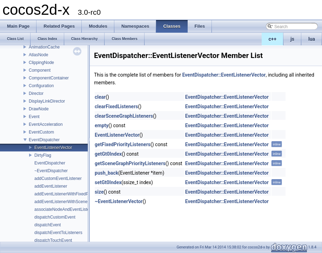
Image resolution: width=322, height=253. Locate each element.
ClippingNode (41, 62)
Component (40, 70)
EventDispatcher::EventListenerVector (224, 75)
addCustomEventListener (58, 178)
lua (311, 39)
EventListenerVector (53, 147)
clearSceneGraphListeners (124, 116)
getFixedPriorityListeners (122, 144)
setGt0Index (108, 182)
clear (100, 97)
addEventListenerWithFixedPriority (66, 194)
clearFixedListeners (116, 106)
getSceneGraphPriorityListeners (130, 163)
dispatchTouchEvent (53, 240)
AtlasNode (38, 54)
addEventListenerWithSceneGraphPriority (73, 201)
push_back (106, 173)
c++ (273, 39)
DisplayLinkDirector (47, 101)
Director (36, 93)
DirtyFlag (42, 155)
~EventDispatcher (51, 170)
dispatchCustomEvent (54, 217)
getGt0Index (108, 154)
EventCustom (41, 132)
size (99, 192)
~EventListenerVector (119, 201)
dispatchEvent (47, 224)
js (292, 39)
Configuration (41, 85)
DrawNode (39, 108)
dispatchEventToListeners (58, 232)
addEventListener (50, 186)
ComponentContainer (49, 78)
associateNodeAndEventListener (64, 209)
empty (101, 125)
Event (34, 116)
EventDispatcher (44, 139)
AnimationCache (44, 47)
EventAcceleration (46, 124)
